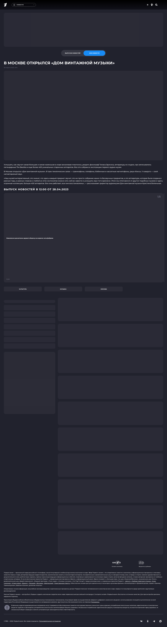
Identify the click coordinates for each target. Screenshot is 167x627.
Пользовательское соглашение (50, 621)
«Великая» (39, 583)
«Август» (128, 581)
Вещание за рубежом (145, 564)
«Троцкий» (32, 583)
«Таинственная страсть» (62, 583)
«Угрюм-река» (16, 583)
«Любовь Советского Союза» (141, 581)
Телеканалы (95, 602)
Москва (104, 289)
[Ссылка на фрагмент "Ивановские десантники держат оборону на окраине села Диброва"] (83, 238)
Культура (23, 289)
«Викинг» (25, 583)
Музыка (63, 289)
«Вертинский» (48, 583)
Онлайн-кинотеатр (117, 564)
